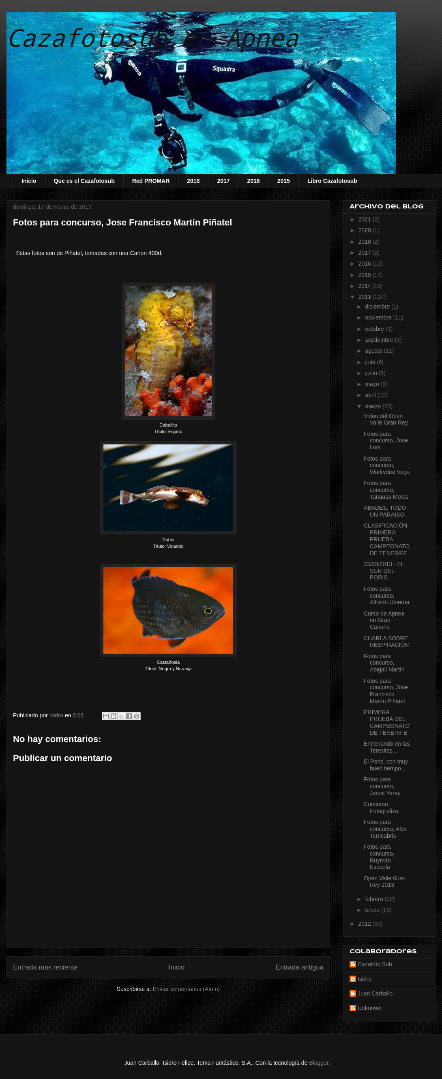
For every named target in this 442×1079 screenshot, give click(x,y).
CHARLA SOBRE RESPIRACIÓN (386, 641)
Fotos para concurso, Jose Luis (386, 441)
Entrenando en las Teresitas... (387, 747)
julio (371, 362)
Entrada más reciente (45, 967)
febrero (374, 899)
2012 (365, 923)
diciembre (378, 306)
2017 (223, 181)
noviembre (379, 317)
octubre (375, 329)
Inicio (28, 181)
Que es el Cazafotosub (84, 181)
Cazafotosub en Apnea (152, 37)
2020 (365, 230)
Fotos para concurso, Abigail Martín (384, 663)
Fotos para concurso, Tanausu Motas (386, 490)
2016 (253, 181)
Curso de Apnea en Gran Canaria (384, 620)
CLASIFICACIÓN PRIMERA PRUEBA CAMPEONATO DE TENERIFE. (387, 539)
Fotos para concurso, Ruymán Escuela (379, 856)
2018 (193, 181)
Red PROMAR (151, 181)
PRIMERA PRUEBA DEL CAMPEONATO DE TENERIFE (387, 722)
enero (373, 910)
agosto (374, 351)
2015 (283, 181)
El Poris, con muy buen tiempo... (386, 765)
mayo (372, 384)
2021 (365, 219)
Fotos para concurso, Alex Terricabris (385, 829)
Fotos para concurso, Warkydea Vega (387, 465)
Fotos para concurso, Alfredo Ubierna (386, 596)
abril (371, 395)
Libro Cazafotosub (332, 181)
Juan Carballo (375, 993)
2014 (365, 286)
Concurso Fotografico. (382, 807)
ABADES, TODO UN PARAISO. (385, 511)
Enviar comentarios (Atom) (186, 989)
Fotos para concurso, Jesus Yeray (382, 786)
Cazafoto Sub (375, 964)
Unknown (369, 1008)
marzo (373, 406)
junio (371, 373)
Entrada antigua (300, 967)
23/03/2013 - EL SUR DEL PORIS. (384, 571)
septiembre (380, 340)
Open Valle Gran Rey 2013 (385, 881)
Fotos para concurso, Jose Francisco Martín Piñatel (386, 691)
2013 (365, 297)
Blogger (318, 1063)
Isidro (364, 979)
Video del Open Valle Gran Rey (386, 419)
